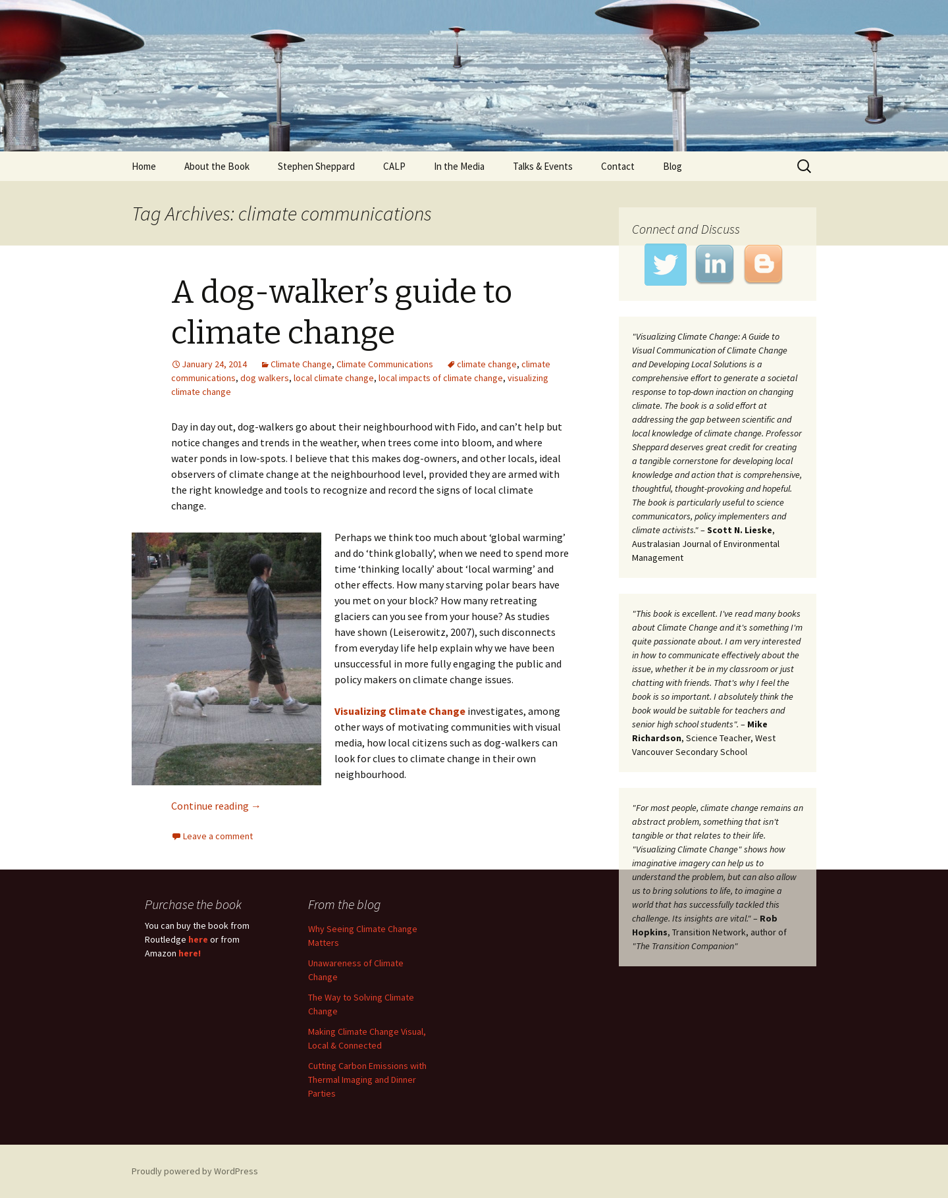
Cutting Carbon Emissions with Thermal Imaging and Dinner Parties (367, 1079)
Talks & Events (543, 166)
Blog (672, 166)
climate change (487, 364)
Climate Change (301, 364)
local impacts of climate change (441, 378)
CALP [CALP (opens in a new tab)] (394, 166)
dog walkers (264, 378)
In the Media (459, 166)
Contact (618, 166)
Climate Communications (384, 364)
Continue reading (216, 805)
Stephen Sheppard (316, 166)
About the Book (217, 166)
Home (144, 166)
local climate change (334, 378)
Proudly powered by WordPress (195, 1171)
